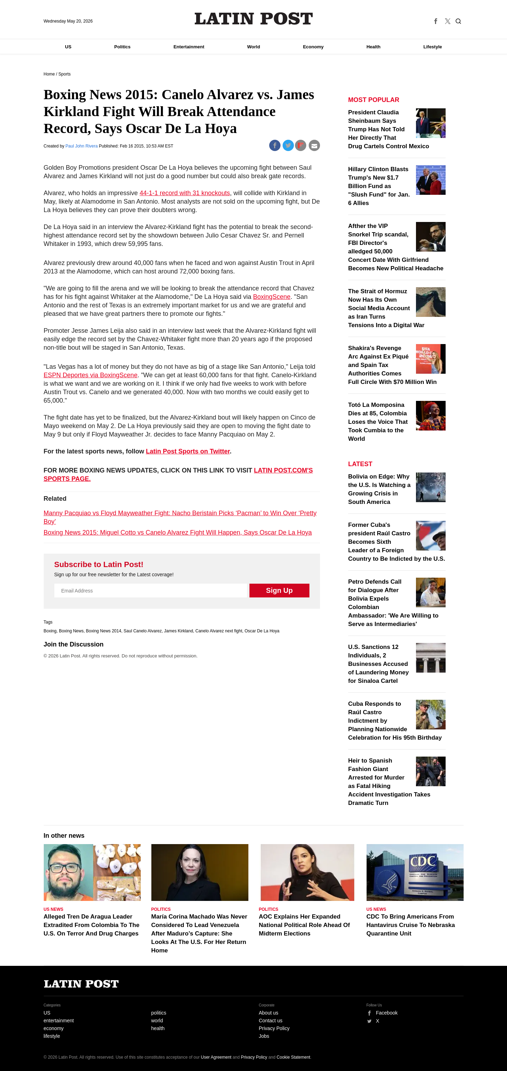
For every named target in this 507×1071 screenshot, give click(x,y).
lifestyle (52, 1036)
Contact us (271, 1020)
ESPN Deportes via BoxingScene (91, 375)
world (157, 1020)
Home (49, 74)
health (158, 1028)
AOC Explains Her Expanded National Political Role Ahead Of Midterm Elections (304, 925)
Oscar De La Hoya (262, 630)
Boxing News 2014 (103, 630)
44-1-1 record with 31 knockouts (185, 193)
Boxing (50, 630)
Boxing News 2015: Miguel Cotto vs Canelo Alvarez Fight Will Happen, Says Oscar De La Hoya (178, 532)
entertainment (59, 1020)
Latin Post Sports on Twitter (188, 451)
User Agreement (216, 1057)
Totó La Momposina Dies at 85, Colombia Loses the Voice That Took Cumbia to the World (378, 422)
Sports (65, 74)
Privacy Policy (274, 1028)
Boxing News (71, 630)
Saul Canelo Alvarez (142, 630)
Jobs (264, 1036)
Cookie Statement (293, 1057)
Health (374, 46)
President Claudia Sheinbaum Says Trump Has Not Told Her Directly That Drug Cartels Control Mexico (388, 129)
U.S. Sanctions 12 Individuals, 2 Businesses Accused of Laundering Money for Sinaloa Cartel (378, 664)
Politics (122, 46)
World (253, 46)
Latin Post (253, 18)
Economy (313, 46)
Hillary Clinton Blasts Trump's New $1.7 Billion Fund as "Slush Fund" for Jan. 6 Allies (379, 186)
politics (159, 1013)
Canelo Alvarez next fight (218, 630)
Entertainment (189, 46)
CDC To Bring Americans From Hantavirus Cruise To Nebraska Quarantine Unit (411, 925)
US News (54, 909)
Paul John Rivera (82, 146)
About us (268, 1013)
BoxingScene (271, 296)
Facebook (387, 1013)
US (68, 46)
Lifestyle (432, 46)
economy (54, 1028)
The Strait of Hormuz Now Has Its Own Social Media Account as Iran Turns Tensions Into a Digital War (386, 308)
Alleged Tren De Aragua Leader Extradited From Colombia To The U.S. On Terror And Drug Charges (92, 925)
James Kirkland (178, 630)
